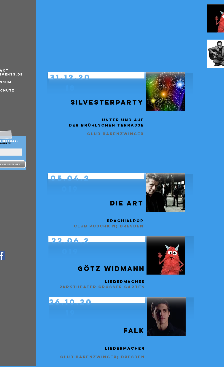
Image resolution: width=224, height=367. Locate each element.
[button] (116, 192)
